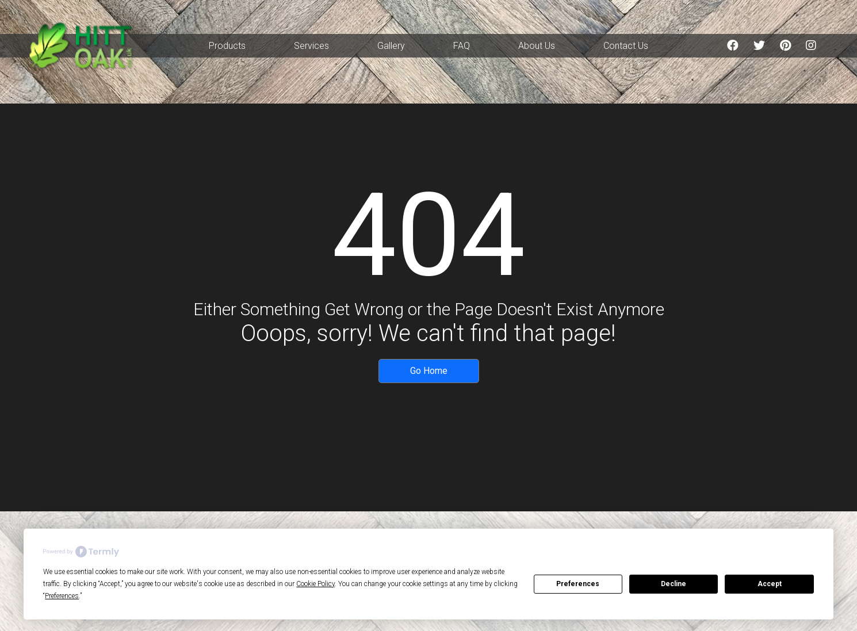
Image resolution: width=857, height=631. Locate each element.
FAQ (461, 45)
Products (227, 45)
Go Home (428, 370)
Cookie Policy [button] (315, 584)
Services (311, 45)
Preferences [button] (62, 596)
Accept (769, 584)
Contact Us (625, 45)
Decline (673, 584)
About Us (536, 45)
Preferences (577, 584)
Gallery (391, 45)
